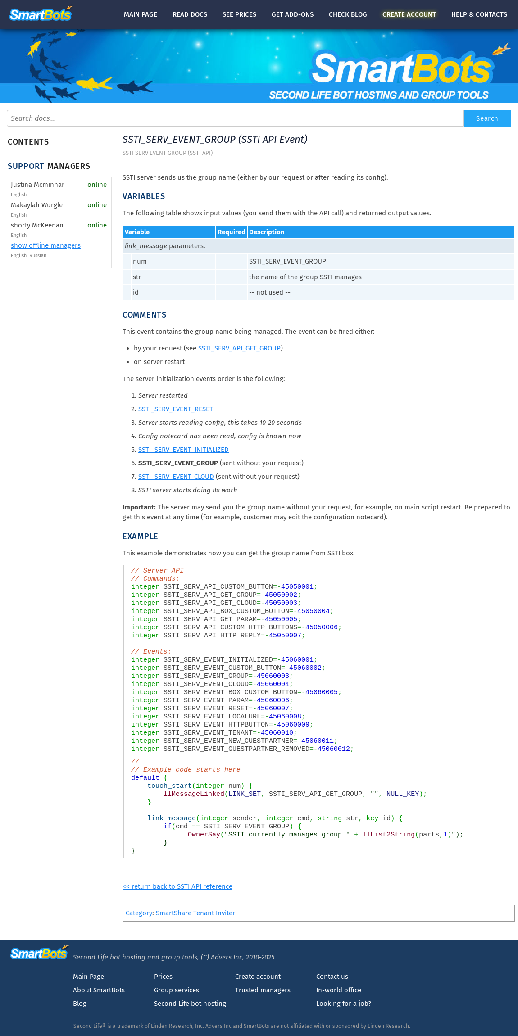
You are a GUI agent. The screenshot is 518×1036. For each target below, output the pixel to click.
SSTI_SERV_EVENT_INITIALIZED (183, 449)
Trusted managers (263, 990)
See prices (239, 14)
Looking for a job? (343, 1004)
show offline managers (46, 245)
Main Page (88, 976)
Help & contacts (479, 14)
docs (190, 14)
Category (139, 913)
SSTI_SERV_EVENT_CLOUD (176, 477)
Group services (176, 990)
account (409, 14)
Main (140, 14)
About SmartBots (99, 990)
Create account (258, 976)
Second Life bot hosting (190, 1004)
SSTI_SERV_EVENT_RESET (175, 409)
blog (348, 14)
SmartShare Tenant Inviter (195, 913)
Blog (79, 1004)
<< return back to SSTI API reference (177, 886)
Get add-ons (293, 14)
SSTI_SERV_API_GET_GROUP (239, 348)
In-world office (338, 990)
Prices (163, 976)
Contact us (332, 976)
